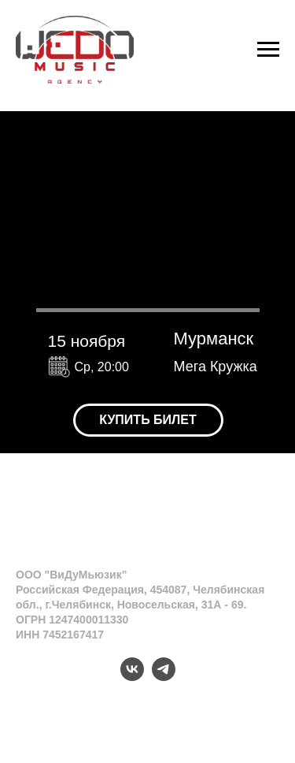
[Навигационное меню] (268, 50)
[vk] (132, 676)
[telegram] (163, 676)
